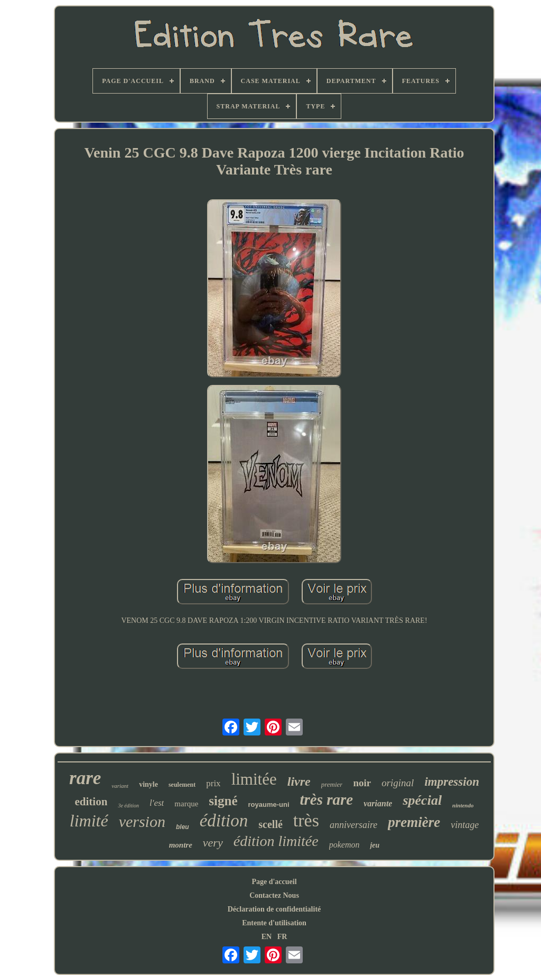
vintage (465, 825)
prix (213, 783)
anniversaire (353, 825)
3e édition (128, 805)
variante (377, 803)
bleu (182, 827)
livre (299, 781)
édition (224, 820)
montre (180, 845)
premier (332, 784)
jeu (374, 845)
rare (85, 778)
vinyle (148, 784)
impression (451, 781)
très (306, 820)
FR (282, 937)
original (397, 782)
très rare (326, 799)
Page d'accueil (273, 882)
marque (186, 803)
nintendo (462, 805)
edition (91, 801)
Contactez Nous (274, 895)
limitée (254, 779)
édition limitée (276, 841)
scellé (270, 824)
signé (223, 801)
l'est (157, 803)
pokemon (344, 844)
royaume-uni (269, 804)
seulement (182, 784)
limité (89, 820)
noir (362, 782)
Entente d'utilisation (274, 923)
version (142, 821)
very (213, 842)
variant (119, 786)
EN (267, 937)
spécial (422, 800)
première (414, 822)
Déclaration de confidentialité (274, 909)
